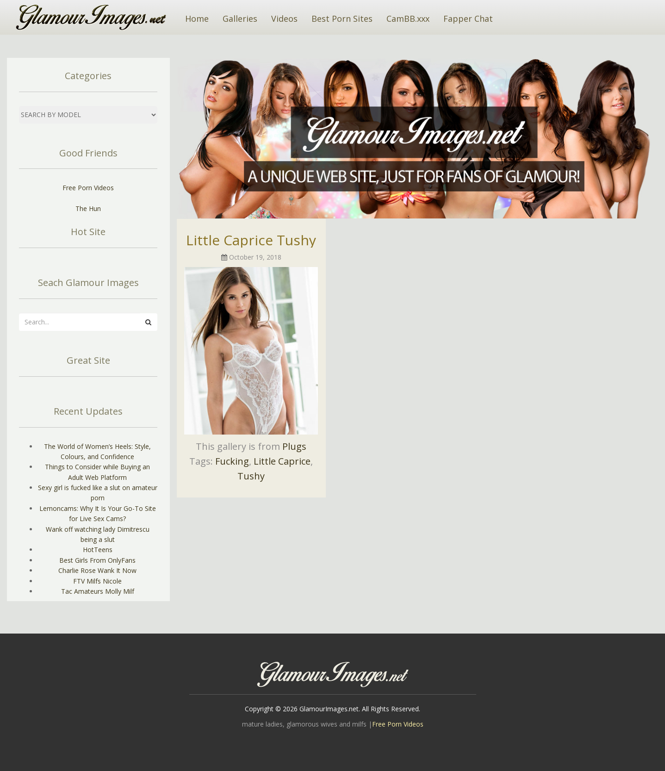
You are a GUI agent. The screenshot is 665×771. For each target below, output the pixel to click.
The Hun (88, 208)
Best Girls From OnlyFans (97, 560)
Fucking (232, 461)
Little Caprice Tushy (251, 239)
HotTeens (97, 549)
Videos (284, 18)
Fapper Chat (468, 18)
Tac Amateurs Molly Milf (97, 591)
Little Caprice (282, 461)
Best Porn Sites (342, 18)
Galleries (240, 18)
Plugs (294, 446)
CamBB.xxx (407, 18)
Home (197, 18)
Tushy (251, 476)
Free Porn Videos (88, 187)
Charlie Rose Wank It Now (97, 570)
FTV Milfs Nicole (97, 581)
